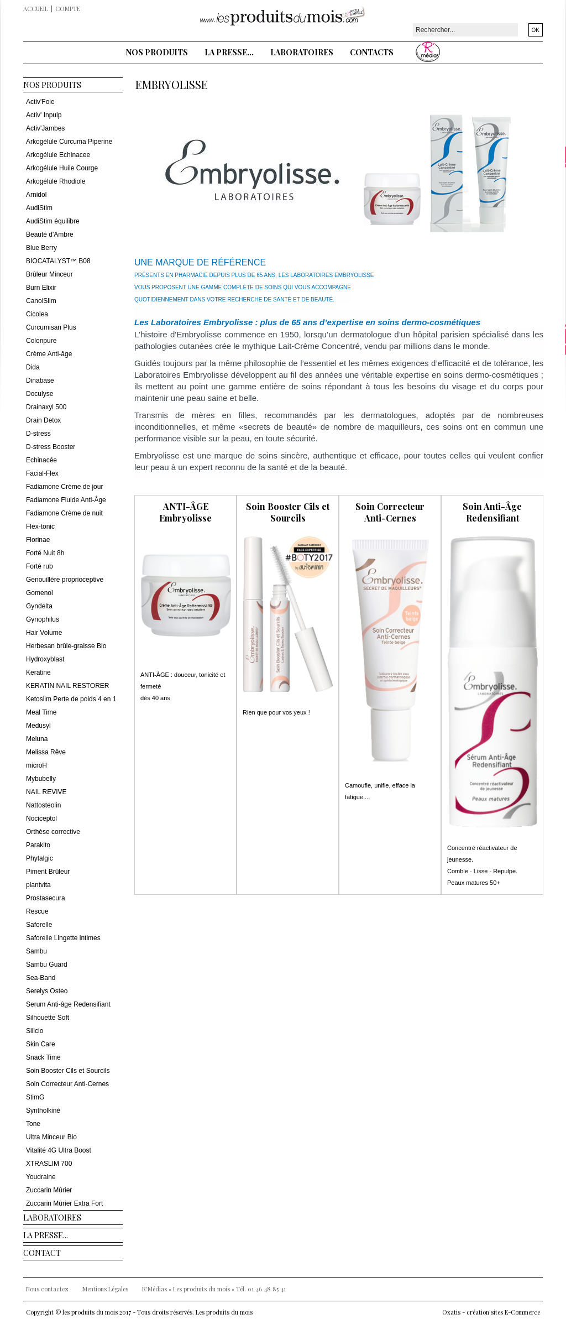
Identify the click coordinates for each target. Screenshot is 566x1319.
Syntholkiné (43, 1110)
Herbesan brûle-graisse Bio (66, 646)
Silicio (34, 1031)
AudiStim (39, 208)
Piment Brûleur (48, 871)
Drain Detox (43, 420)
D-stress (38, 433)
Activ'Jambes (45, 128)
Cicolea (37, 314)
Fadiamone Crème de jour (64, 487)
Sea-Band (40, 978)
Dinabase (40, 380)
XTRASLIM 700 (49, 1163)
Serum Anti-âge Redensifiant (68, 1004)
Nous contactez (47, 1289)
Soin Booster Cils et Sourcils (67, 1071)
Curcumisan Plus (51, 327)
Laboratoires (301, 52)
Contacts (372, 52)
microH (36, 765)
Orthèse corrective (53, 832)
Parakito (38, 845)
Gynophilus (42, 619)
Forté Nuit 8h (45, 553)
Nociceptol (41, 818)
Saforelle (39, 925)
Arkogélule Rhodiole (55, 181)
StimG (35, 1097)
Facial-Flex (42, 473)
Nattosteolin (43, 805)
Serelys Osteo (46, 991)
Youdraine (41, 1177)
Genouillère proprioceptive (64, 579)
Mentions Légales (105, 1289)
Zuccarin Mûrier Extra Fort (64, 1203)
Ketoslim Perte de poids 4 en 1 (71, 699)
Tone (33, 1124)
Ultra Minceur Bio (51, 1137)
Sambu (36, 951)
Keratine (38, 672)
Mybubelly (41, 779)
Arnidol (36, 195)
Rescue (37, 911)
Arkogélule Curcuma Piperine (69, 141)
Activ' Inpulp (43, 115)
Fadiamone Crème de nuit (64, 513)
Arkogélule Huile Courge (62, 168)
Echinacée (41, 460)
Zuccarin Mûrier (49, 1190)
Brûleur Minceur (49, 274)
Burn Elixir (41, 287)
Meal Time (41, 712)
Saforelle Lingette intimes (63, 938)
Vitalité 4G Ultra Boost (58, 1150)
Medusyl (38, 725)
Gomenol (39, 593)
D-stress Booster (50, 447)
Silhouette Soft (47, 1017)
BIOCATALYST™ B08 (58, 261)
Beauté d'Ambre (50, 234)
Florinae (38, 540)
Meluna (37, 739)
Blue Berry (41, 248)
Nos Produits (157, 52)
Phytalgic (39, 858)
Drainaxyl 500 (46, 407)
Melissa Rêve (46, 752)
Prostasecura (45, 898)
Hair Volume (44, 633)
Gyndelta (39, 606)
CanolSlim (41, 301)
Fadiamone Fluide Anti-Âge (66, 500)
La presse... (229, 52)
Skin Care (40, 1044)
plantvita (38, 885)
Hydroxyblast (45, 659)
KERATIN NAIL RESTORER (67, 686)
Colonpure (41, 341)
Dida (33, 367)
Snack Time (43, 1057)
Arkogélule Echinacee (58, 155)
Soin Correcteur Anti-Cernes (67, 1084)
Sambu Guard (46, 964)
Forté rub (39, 566)
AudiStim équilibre (53, 221)
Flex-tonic (40, 526)
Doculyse (39, 394)
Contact (42, 1253)
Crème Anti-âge (49, 354)
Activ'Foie (40, 102)
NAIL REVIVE (46, 792)
